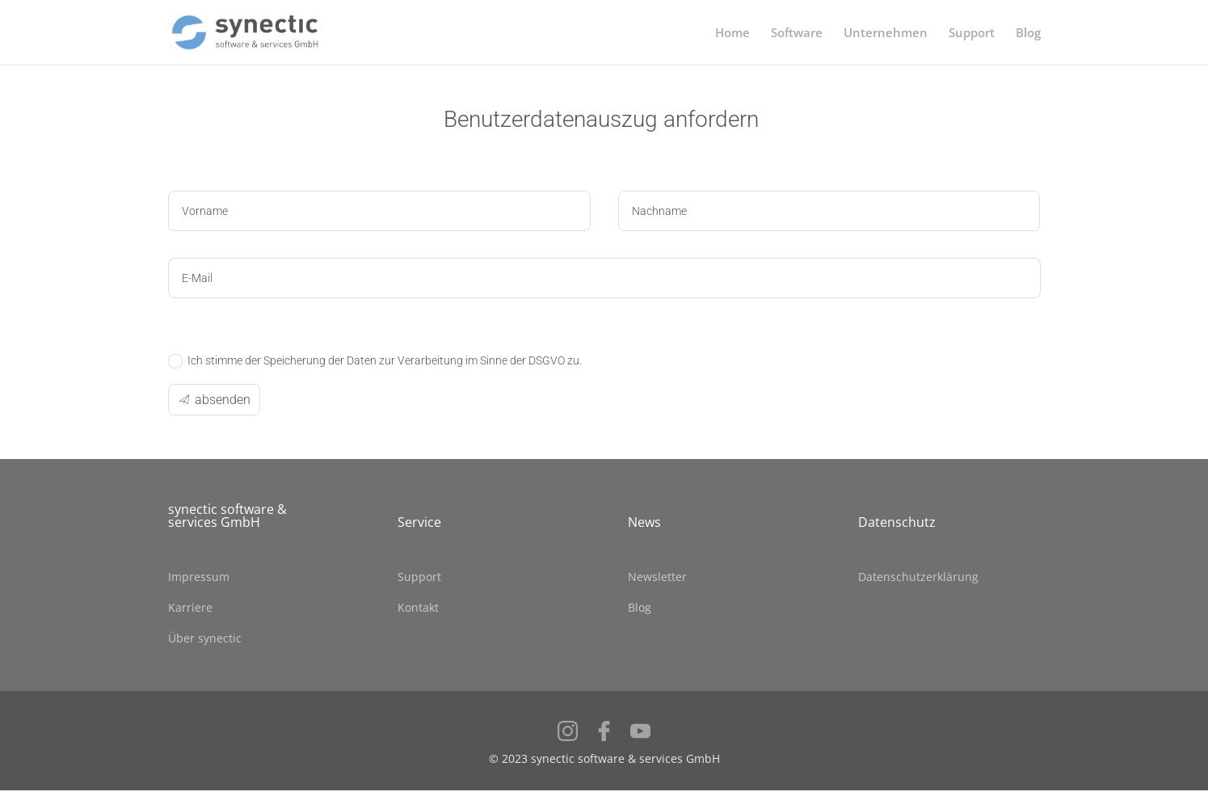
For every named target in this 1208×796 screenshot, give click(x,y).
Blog (1028, 33)
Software (797, 33)
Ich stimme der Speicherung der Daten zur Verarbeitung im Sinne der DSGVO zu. (375, 361)
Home (732, 33)
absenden (222, 399)
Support (972, 33)
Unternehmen (886, 33)
